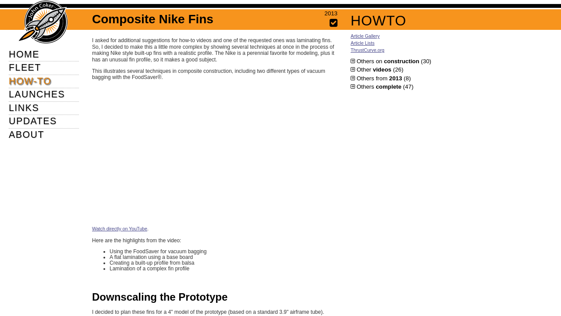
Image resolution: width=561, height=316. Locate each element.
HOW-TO (30, 81)
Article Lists (362, 43)
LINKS (24, 108)
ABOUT (26, 134)
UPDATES (33, 121)
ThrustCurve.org (367, 50)
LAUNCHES (37, 94)
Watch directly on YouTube (119, 228)
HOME (24, 54)
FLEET (25, 67)
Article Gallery (365, 36)
